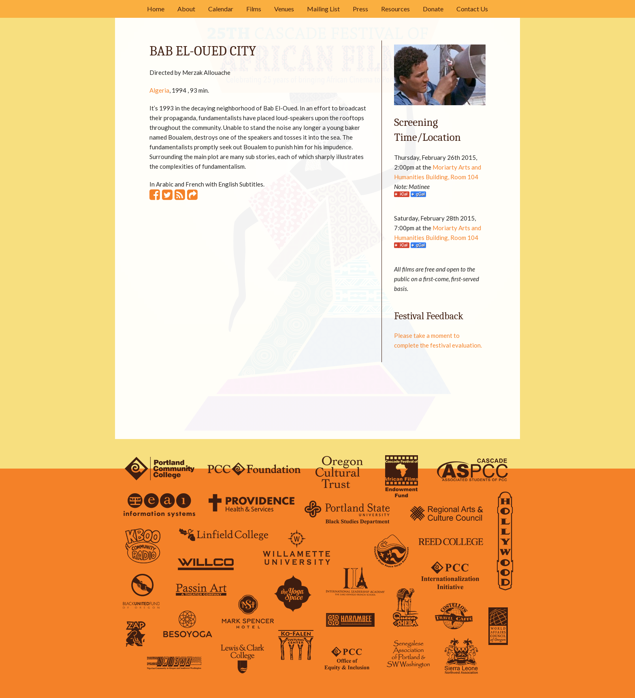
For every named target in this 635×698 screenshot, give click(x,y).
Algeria (159, 90)
